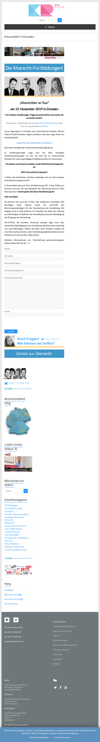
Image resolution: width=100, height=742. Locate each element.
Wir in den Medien (60, 640)
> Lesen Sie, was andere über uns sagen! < (34, 142)
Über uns (9, 540)
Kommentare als (13, 599)
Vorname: (8, 256)
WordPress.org (11, 603)
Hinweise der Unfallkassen (17, 537)
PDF (28, 243)
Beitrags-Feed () (13, 594)
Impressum (57, 659)
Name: (7, 248)
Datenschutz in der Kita (15, 526)
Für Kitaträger (11, 505)
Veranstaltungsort (12, 263)
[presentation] (24, 322)
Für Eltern (9, 511)
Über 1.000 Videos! (13, 528)
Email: (7, 311)
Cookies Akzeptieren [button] (62, 737)
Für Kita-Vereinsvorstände (17, 514)
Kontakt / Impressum (14, 546)
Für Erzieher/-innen (13, 508)
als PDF (43, 126)
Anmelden (9, 590)
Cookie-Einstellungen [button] (39, 737)
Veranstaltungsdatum (14, 270)
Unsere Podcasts (12, 531)
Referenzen (10, 523)
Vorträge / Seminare (61, 650)
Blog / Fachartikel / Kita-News (65, 645)
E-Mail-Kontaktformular (16, 549)
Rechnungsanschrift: (13, 277)
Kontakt (56, 664)
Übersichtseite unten (48, 123)
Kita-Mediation (12, 543)
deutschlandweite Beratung (64, 626)
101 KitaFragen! (12, 534)
